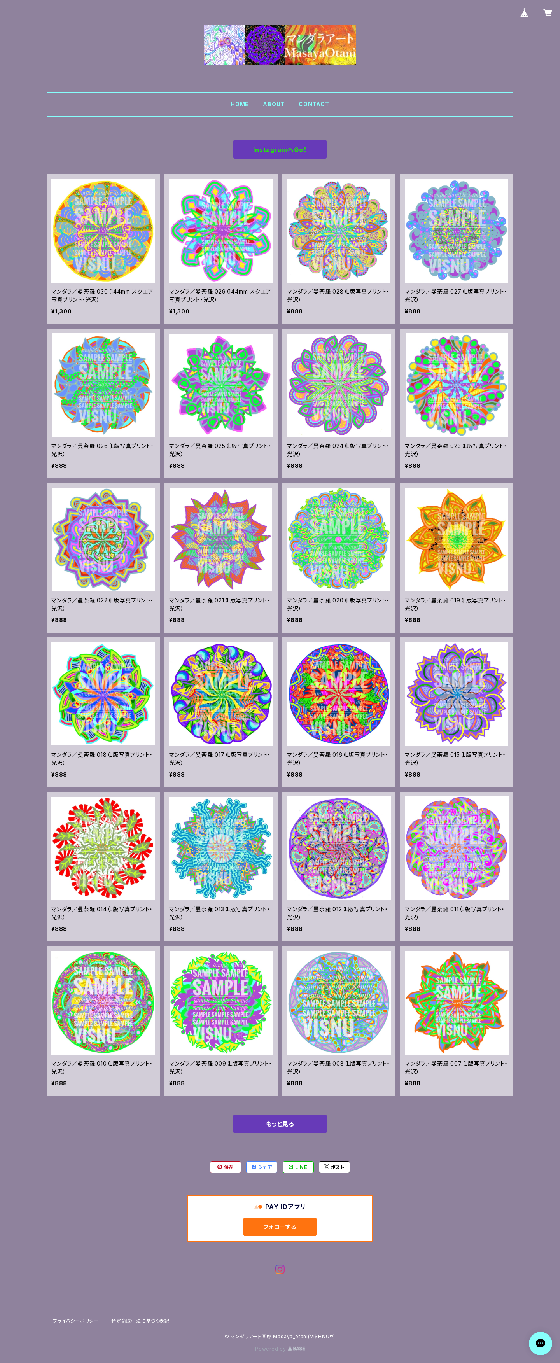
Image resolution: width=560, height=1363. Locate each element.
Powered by (280, 1349)
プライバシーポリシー (76, 1321)
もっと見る (280, 1124)
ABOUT (274, 104)
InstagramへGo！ (279, 150)
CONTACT (314, 104)
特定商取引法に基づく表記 (140, 1321)
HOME (240, 104)
